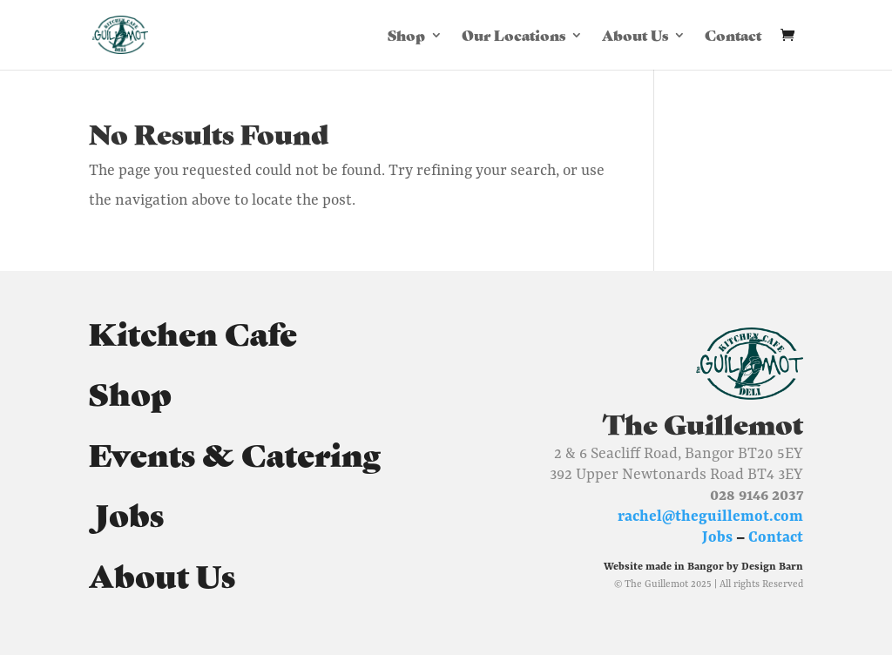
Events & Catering (235, 453)
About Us (635, 36)
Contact (733, 36)
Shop (406, 36)
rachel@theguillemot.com (710, 515)
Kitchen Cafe (193, 332)
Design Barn (772, 565)
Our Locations (513, 36)
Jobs (126, 513)
